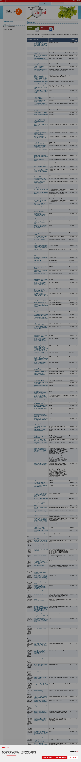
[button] (48, 757)
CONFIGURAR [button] (73, 757)
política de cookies (11, 755)
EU (77, 751)
